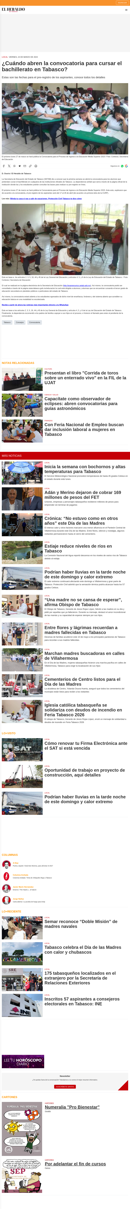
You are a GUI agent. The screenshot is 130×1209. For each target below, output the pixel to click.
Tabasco (7, 322)
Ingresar (122, 3)
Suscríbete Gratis (65, 1087)
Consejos (20, 322)
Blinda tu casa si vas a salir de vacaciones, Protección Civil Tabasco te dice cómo (46, 199)
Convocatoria (34, 322)
